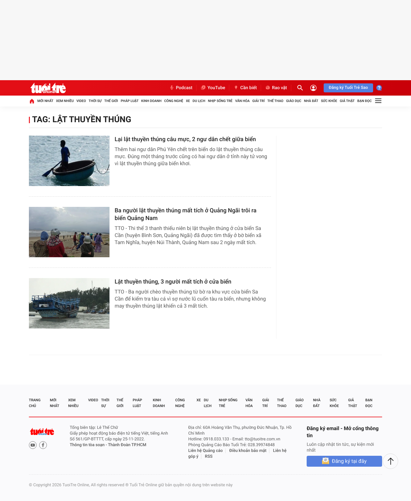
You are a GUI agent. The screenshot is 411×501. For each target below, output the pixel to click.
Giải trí (258, 101)
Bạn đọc (364, 101)
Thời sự (95, 101)
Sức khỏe (329, 101)
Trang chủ (34, 403)
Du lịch (199, 101)
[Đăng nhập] (313, 88)
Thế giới (111, 101)
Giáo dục (294, 101)
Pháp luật (130, 101)
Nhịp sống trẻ (220, 101)
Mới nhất (45, 101)
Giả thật (347, 101)
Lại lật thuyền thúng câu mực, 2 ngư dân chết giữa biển (185, 139)
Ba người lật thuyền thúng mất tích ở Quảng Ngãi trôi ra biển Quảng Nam (186, 214)
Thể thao (275, 101)
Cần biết (245, 88)
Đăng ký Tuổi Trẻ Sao (348, 87)
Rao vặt (276, 88)
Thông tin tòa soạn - (89, 445)
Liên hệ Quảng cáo (205, 450)
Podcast (181, 88)
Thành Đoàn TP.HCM (127, 445)
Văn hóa (242, 101)
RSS (209, 456)
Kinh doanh (151, 101)
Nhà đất (311, 101)
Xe (188, 101)
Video (81, 101)
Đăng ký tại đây (349, 461)
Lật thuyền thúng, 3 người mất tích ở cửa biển (173, 281)
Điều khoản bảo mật (248, 450)
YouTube (212, 88)
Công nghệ (173, 101)
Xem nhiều (65, 101)
